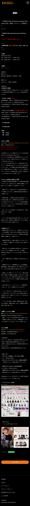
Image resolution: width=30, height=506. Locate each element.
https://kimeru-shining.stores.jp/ (17, 329)
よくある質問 (4, 495)
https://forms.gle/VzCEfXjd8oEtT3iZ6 (18, 313)
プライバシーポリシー (6, 489)
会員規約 (3, 479)
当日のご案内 (12, 45)
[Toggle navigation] (28, 2)
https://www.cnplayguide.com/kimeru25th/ (18, 143)
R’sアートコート (5, 67)
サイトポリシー (5, 485)
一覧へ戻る (15, 462)
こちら (3, 424)
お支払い (3, 482)
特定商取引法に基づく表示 (8, 492)
